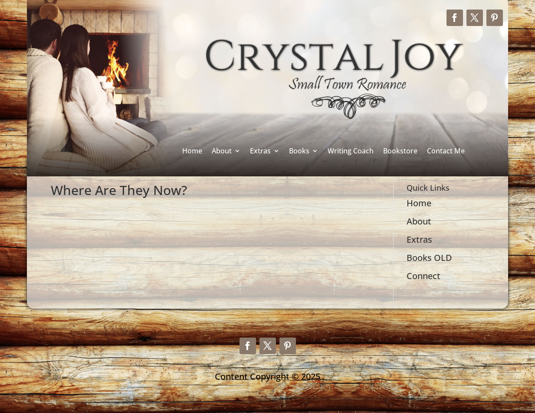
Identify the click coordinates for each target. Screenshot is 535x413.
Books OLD (429, 257)
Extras (260, 151)
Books (299, 151)
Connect (423, 276)
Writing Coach (351, 151)
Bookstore (400, 151)
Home (192, 151)
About (222, 151)
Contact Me (446, 151)
